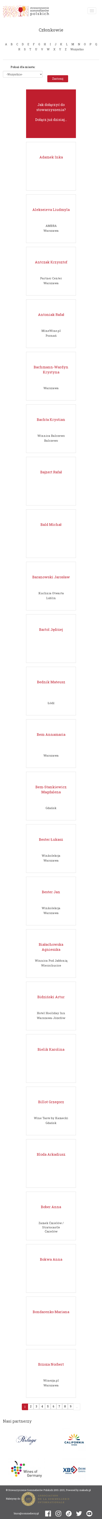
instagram (58, 1513)
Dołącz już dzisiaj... (51, 119)
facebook (48, 1513)
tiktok (69, 1513)
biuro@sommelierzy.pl (26, 1513)
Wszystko (77, 49)
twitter (79, 1513)
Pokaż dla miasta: (23, 67)
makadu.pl (85, 1490)
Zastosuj (57, 78)
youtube (89, 1513)
